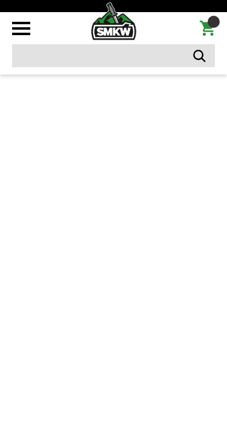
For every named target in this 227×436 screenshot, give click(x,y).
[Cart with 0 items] (207, 28)
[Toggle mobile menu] (21, 28)
